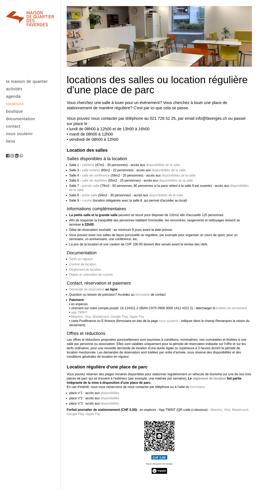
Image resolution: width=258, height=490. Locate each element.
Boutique (14, 111)
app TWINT (79, 312)
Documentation (20, 119)
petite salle (89, 195)
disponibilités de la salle (163, 165)
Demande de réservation (86, 289)
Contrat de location (82, 264)
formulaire (142, 294)
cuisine (87, 200)
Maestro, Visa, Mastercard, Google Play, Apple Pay (107, 316)
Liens (10, 141)
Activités (14, 89)
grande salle (90, 185)
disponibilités (110, 393)
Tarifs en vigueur (81, 259)
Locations (15, 104)
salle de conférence (96, 175)
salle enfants (91, 170)
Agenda (13, 96)
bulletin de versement (231, 308)
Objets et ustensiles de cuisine (91, 274)
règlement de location (209, 378)
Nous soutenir (19, 133)
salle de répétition (94, 180)
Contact (13, 126)
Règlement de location (85, 269)
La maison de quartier (27, 81)
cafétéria (88, 165)
